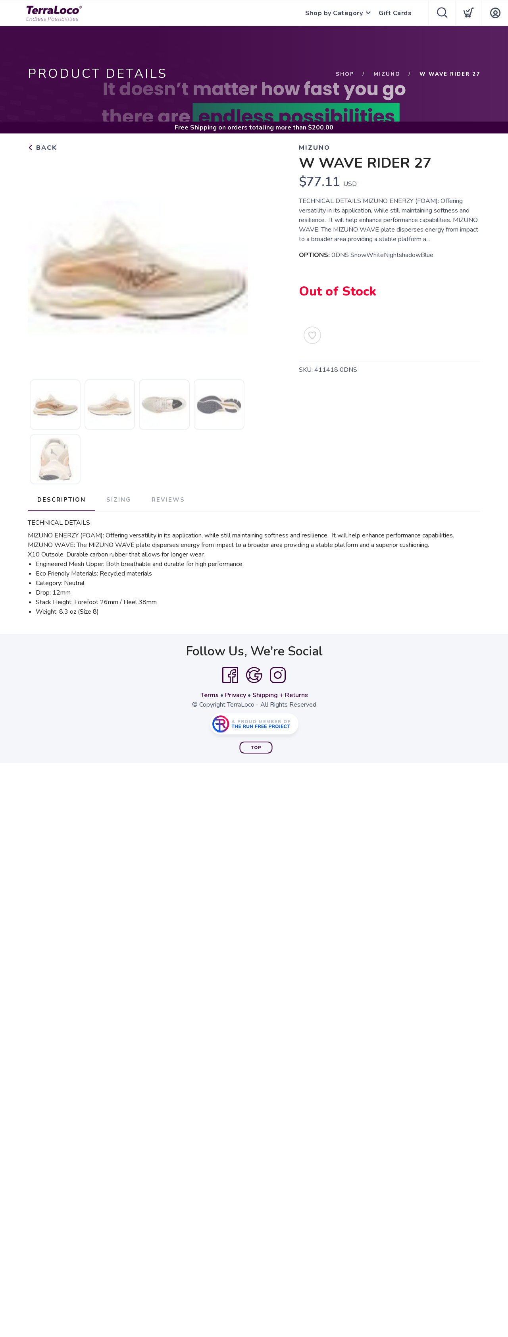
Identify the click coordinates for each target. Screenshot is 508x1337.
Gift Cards (395, 13)
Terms (209, 695)
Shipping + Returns (280, 695)
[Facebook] (230, 675)
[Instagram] (278, 675)
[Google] (254, 675)
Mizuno (386, 74)
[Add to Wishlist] (312, 335)
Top (256, 748)
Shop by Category (334, 13)
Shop (345, 74)
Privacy (235, 695)
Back (42, 147)
